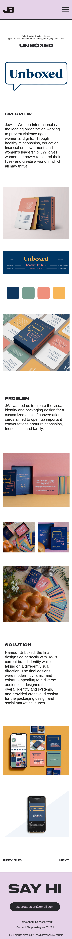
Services (40, 921)
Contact (22, 927)
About (31, 921)
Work (49, 921)
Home (23, 921)
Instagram (40, 927)
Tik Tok (50, 927)
